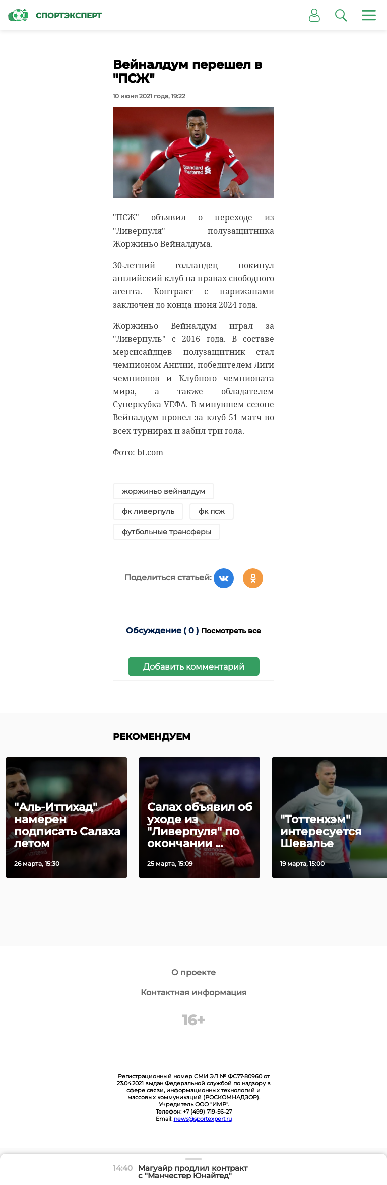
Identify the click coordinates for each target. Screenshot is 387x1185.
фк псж (212, 511)
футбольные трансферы (166, 531)
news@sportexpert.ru (203, 1118)
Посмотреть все (231, 630)
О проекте (193, 972)
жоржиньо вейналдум (163, 491)
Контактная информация (194, 992)
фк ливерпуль (148, 511)
